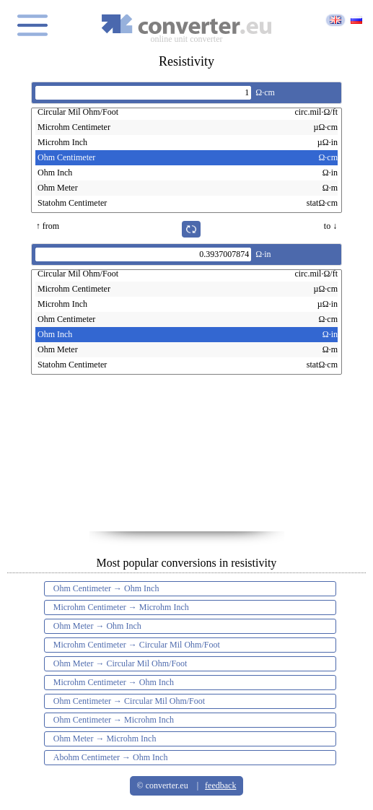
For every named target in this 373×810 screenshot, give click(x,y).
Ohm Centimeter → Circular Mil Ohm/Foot (129, 701)
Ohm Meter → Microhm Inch (105, 738)
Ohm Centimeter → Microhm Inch (113, 720)
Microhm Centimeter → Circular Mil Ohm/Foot (136, 645)
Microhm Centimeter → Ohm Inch (113, 682)
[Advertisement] (187, 459)
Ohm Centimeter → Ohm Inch (106, 588)
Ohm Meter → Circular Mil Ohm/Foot (120, 663)
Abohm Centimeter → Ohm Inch (110, 757)
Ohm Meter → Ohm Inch (97, 626)
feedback (220, 785)
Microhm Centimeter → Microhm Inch (121, 607)
